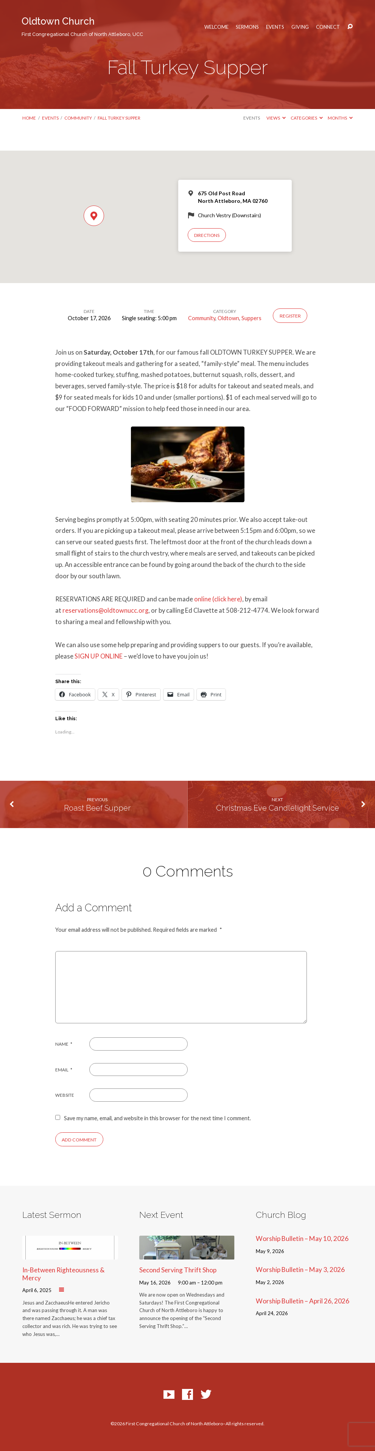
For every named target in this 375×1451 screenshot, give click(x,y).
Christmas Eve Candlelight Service (277, 808)
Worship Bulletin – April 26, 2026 (302, 1301)
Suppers (251, 318)
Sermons (247, 27)
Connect (328, 27)
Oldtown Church (82, 26)
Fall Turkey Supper (119, 117)
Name (64, 1044)
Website (64, 1095)
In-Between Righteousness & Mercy (63, 1274)
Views (276, 117)
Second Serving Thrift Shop (177, 1270)
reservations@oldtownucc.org (105, 610)
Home (29, 117)
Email (64, 1069)
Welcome (216, 27)
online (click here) (218, 599)
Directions (206, 235)
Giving (300, 27)
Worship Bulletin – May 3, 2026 (300, 1270)
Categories (307, 117)
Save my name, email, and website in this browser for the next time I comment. (157, 1118)
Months (340, 117)
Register (290, 316)
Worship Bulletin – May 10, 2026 (302, 1238)
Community (78, 117)
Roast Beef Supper (97, 808)
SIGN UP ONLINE (99, 656)
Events (275, 27)
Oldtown (228, 318)
